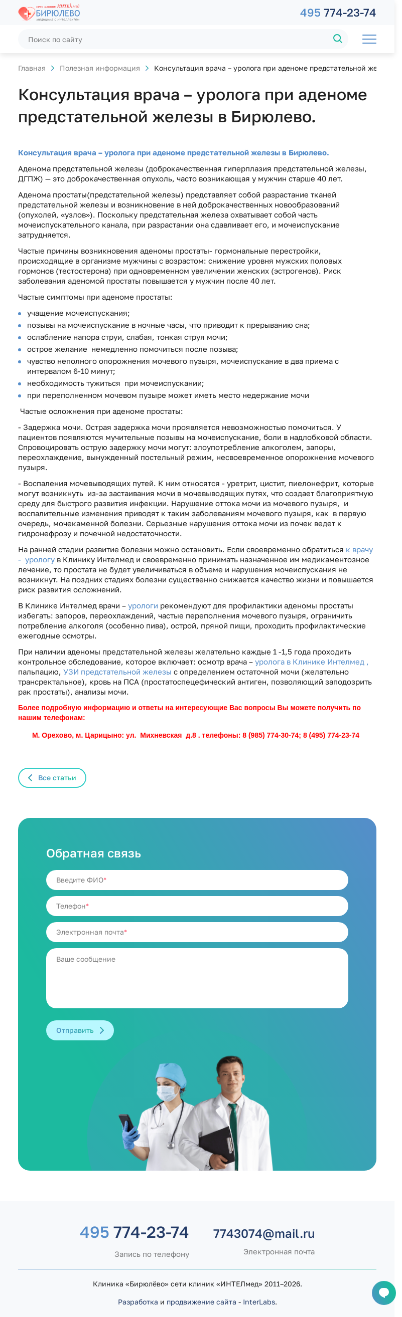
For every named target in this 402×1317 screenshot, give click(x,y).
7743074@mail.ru (264, 1233)
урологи (142, 605)
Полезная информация (100, 68)
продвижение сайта (201, 1301)
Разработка (138, 1301)
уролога (271, 661)
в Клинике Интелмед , (328, 661)
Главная (32, 68)
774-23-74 (338, 12)
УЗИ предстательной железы (117, 671)
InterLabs (259, 1301)
